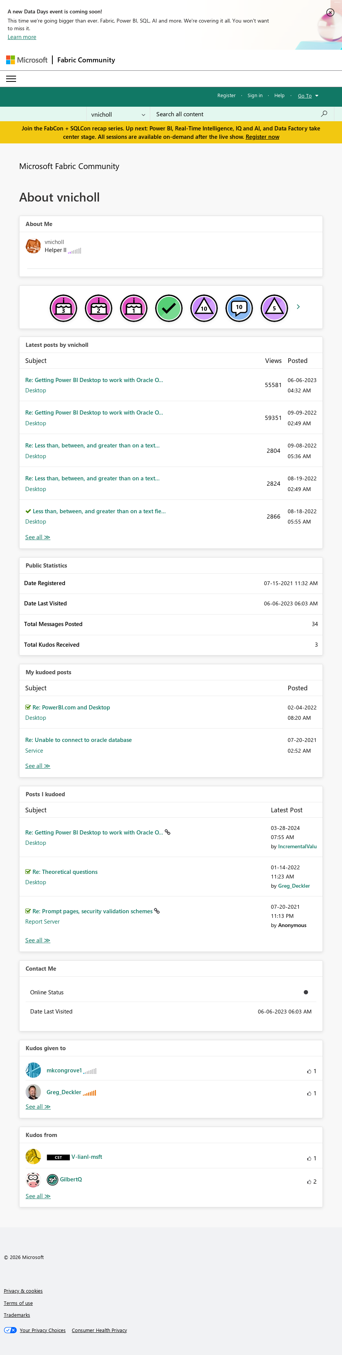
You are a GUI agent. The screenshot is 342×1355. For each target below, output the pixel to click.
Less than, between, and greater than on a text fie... (99, 511)
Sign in (255, 95)
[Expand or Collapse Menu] (11, 79)
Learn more (22, 37)
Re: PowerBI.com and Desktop (71, 707)
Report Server (42, 921)
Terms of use (18, 1303)
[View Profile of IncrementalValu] (297, 846)
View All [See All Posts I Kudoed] (37, 940)
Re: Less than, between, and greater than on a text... (92, 445)
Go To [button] (305, 95)
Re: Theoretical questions (64, 871)
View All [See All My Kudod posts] (37, 765)
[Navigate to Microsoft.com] (26, 59)
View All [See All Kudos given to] (38, 1106)
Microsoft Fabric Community (69, 165)
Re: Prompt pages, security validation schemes (93, 911)
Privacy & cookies (23, 1290)
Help (279, 95)
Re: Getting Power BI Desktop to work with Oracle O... (94, 380)
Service (34, 750)
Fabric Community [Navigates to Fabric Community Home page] (86, 59)
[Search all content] (242, 114)
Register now (262, 136)
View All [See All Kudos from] (38, 1196)
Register (226, 95)
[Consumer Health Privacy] (99, 1330)
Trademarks (17, 1314)
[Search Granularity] (118, 114)
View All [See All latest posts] (37, 537)
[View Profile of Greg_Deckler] (294, 885)
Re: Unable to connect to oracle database (78, 739)
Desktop (35, 390)
